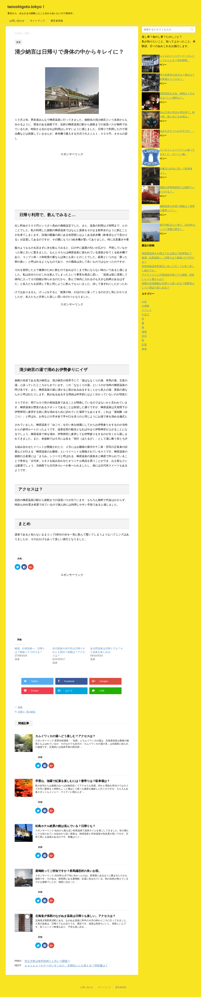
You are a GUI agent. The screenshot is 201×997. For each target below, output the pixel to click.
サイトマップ (37, 20)
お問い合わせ (16, 20)
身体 (144, 348)
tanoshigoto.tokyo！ (27, 6)
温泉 (20, 707)
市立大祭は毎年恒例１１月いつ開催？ (47, 960)
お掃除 (145, 305)
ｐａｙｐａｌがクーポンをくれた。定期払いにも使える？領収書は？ (66, 965)
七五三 (145, 314)
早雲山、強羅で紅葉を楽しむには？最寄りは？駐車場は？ (72, 780)
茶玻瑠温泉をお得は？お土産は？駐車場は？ (167, 253)
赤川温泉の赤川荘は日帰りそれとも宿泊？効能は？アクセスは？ (68, 652)
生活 (144, 335)
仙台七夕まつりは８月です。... (177, 131)
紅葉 (144, 344)
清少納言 (30, 711)
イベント (147, 310)
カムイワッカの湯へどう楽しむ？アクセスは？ (65, 736)
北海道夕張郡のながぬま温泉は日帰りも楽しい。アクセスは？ (75, 915)
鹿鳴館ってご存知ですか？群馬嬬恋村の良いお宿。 (68, 870)
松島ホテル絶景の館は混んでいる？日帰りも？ (65, 826)
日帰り (21, 711)
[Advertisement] (72, 181)
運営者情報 (56, 20)
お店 (144, 301)
